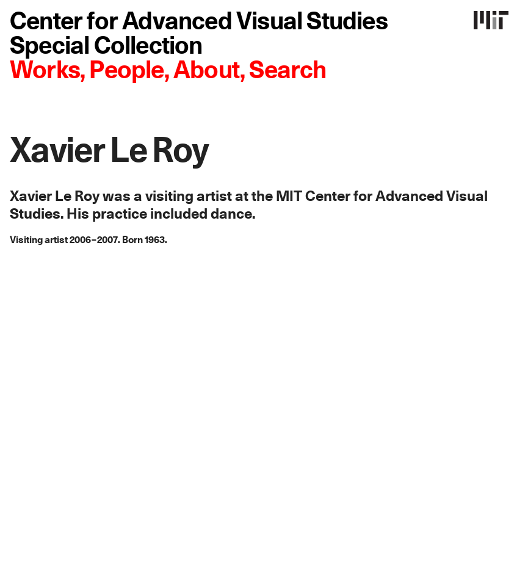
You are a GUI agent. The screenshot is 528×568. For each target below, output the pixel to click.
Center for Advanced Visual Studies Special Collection (199, 34)
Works (45, 71)
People (126, 71)
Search (287, 71)
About (206, 71)
